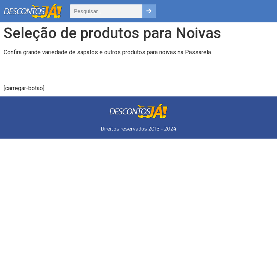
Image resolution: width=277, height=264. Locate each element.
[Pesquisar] (149, 11)
